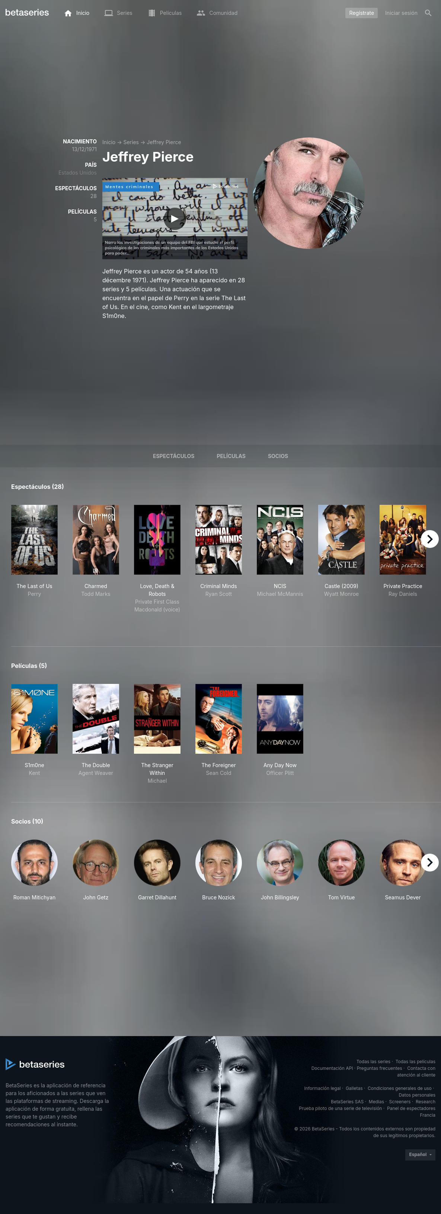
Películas (231, 456)
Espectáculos (174, 456)
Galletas (354, 1088)
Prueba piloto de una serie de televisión (340, 1108)
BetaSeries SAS (347, 1101)
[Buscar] (428, 13)
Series (131, 142)
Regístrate (361, 13)
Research (425, 1101)
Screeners (400, 1101)
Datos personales (417, 1095)
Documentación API (332, 1068)
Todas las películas (415, 1061)
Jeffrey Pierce (164, 142)
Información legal (322, 1088)
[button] (34, 874)
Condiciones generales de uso (400, 1088)
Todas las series (373, 1061)
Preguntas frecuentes (379, 1068)
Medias (376, 1101)
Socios (278, 456)
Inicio (108, 142)
